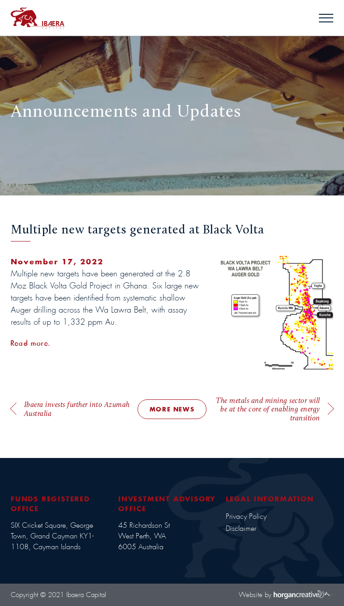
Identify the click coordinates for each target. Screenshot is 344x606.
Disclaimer (241, 528)
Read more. (30, 343)
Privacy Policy (246, 516)
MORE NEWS (172, 409)
